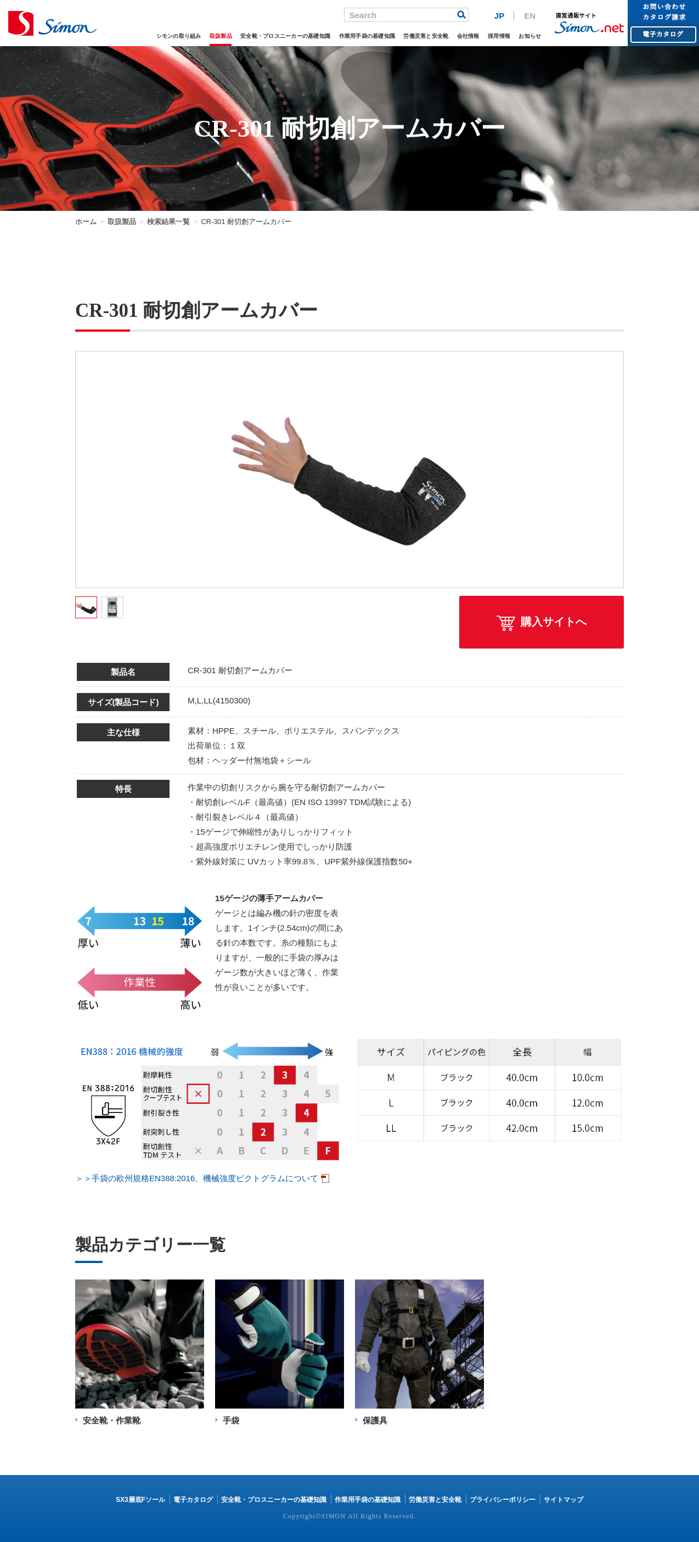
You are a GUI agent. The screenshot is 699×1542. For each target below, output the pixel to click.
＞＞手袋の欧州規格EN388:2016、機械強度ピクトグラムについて (196, 1178)
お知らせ (529, 36)
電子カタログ (193, 1500)
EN (529, 15)
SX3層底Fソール (140, 1500)
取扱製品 (221, 36)
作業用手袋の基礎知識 (367, 36)
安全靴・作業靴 (111, 1420)
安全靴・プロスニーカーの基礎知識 (285, 36)
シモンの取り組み (178, 36)
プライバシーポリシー (502, 1500)
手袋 (231, 1420)
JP (499, 15)
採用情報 (499, 36)
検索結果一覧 (168, 221)
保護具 (375, 1420)
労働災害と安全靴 (425, 36)
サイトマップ (563, 1500)
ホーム (86, 221)
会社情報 (468, 36)
